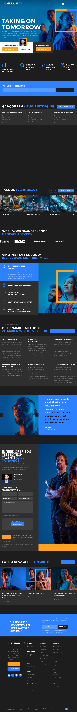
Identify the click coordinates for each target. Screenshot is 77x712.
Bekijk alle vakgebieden (66, 190)
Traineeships (43, 649)
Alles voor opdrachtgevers (30, 655)
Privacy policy (36, 709)
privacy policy (17, 537)
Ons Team (29, 677)
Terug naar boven (61, 709)
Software (55, 658)
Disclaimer (30, 709)
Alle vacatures (30, 646)
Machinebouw (56, 686)
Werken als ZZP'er (44, 658)
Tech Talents (43, 646)
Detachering (30, 690)
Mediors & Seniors (44, 655)
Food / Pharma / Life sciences (58, 678)
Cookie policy (21, 709)
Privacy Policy (24, 544)
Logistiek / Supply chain (57, 669)
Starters (41, 652)
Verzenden (6, 537)
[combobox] (16, 90)
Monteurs (55, 696)
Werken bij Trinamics (32, 684)
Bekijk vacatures (9, 49)
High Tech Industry (57, 652)
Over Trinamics (30, 674)
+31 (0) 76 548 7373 (20, 477)
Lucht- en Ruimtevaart (55, 683)
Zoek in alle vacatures (65, 90)
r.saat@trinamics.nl (20, 479)
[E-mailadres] (9, 498)
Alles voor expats (31, 666)
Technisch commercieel (56, 673)
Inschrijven (62, 626)
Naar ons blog (68, 561)
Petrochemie (56, 693)
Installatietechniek (57, 662)
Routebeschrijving (14, 668)
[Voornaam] (9, 494)
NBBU (52, 709)
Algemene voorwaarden (11, 709)
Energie (54, 665)
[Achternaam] (25, 494)
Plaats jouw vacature (31, 659)
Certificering (46, 709)
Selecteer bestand (17, 524)
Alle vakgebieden (57, 646)
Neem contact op (43, 49)
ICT (53, 655)
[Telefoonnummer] (25, 498)
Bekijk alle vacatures (66, 106)
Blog (28, 680)
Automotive (56, 649)
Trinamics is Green (31, 687)
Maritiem (55, 689)
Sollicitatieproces (44, 662)
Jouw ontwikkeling (44, 665)
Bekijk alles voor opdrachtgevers (62, 330)
